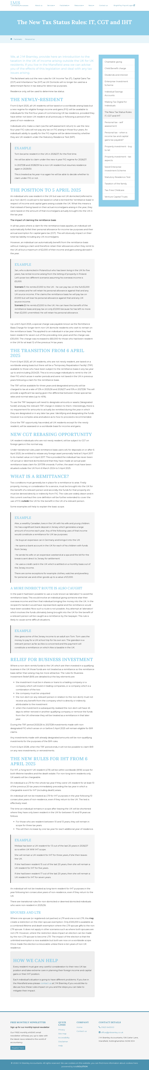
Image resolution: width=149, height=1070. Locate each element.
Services (51, 5)
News (91, 5)
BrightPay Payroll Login (124, 5)
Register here (18, 1048)
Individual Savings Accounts (114, 93)
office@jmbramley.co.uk (111, 1032)
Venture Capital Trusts (116, 196)
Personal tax (30, 39)
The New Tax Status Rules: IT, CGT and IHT (118, 114)
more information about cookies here (120, 1063)
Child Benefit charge (115, 68)
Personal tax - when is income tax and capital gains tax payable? (116, 136)
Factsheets (64, 5)
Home (79, 1027)
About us (38, 5)
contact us (46, 983)
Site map (62, 1034)
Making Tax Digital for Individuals (116, 104)
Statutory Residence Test (117, 177)
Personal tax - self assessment (114, 124)
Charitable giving (113, 62)
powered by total (75, 1066)
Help (60, 1046)
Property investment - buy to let (118, 148)
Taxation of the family (116, 183)
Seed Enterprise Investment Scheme (115, 169)
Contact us (103, 5)
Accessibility (63, 1037)
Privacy (61, 1030)
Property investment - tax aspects (118, 158)
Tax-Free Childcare (114, 190)
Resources (79, 5)
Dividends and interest (116, 75)
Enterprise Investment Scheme (116, 83)
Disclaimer (63, 1041)
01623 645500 (106, 1027)
